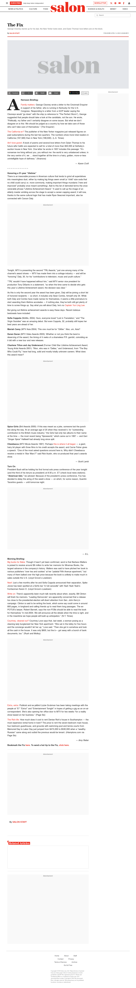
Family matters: (28, 105)
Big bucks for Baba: (16, 562)
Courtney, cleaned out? (18, 621)
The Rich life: (13, 720)
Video (125, 9)
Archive (74, 962)
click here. (64, 745)
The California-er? (15, 132)
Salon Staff (14, 33)
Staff (75, 956)
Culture (33, 9)
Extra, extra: (13, 705)
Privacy (71, 959)
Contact (60, 959)
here (27, 745)
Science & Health (96, 9)
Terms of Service (60, 962)
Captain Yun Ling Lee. (75, 305)
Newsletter (100, 3)
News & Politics (15, 9)
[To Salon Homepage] (68, 7)
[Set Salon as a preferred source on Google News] (74, 92)
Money (113, 9)
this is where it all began (64, 444)
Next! (9, 583)
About (66, 956)
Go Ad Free (68, 965)
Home (57, 956)
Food (45, 9)
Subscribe (16, 3)
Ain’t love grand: (14, 143)
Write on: (11, 594)
